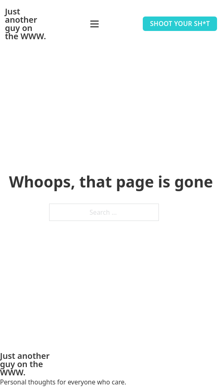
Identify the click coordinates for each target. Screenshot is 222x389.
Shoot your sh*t (180, 23)
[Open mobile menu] (94, 24)
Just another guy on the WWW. (25, 23)
